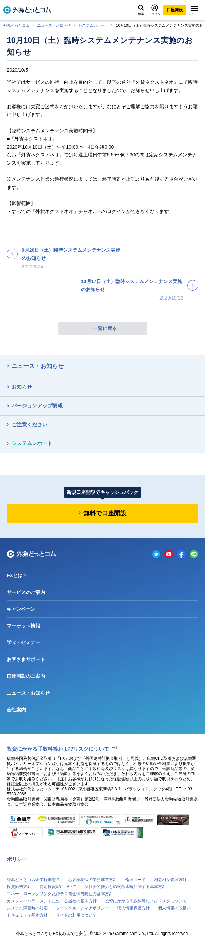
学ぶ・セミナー (23, 642)
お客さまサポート (26, 659)
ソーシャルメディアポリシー (82, 908)
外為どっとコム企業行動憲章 (33, 879)
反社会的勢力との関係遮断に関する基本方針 (125, 886)
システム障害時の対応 (27, 908)
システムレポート (93, 25)
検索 (141, 10)
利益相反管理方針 (170, 879)
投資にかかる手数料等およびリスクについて (58, 749)
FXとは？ (17, 575)
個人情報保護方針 (133, 908)
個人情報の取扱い (174, 908)
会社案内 (16, 709)
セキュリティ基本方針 (27, 915)
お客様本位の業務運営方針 (92, 879)
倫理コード (135, 879)
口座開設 (175, 9)
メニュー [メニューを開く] (194, 11)
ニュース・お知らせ (54, 25)
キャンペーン (21, 609)
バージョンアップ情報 (37, 405)
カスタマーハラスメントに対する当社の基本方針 (52, 901)
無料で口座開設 (104, 513)
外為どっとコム (16, 25)
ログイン (154, 10)
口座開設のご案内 (26, 676)
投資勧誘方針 (19, 886)
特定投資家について (58, 886)
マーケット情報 (23, 626)
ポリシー (17, 859)
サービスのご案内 (26, 592)
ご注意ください (29, 424)
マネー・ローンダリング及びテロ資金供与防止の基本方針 (60, 893)
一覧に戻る (105, 328)
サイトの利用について (76, 915)
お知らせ (22, 387)
